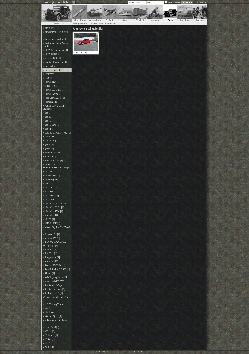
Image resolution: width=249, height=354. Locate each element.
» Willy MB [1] (50, 335)
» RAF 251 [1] (50, 249)
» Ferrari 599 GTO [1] (53, 90)
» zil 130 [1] (49, 343)
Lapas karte (127, 352)
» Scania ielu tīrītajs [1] (54, 285)
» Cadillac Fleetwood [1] (55, 62)
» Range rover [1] (51, 257)
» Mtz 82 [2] (49, 219)
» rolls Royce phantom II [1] (56, 277)
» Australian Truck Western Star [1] (56, 44)
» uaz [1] (47, 308)
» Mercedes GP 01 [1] (53, 207)
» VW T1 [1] (49, 331)
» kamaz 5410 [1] (51, 175)
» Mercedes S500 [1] (53, 211)
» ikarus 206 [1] (50, 156)
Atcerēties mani (173, 2)
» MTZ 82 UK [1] (51, 223)
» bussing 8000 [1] (52, 58)
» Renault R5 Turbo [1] (54, 265)
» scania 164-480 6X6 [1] (55, 281)
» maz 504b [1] (50, 191)
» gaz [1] (47, 113)
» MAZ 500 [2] (50, 187)
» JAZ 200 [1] (49, 171)
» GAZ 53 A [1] (50, 140)
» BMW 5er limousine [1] (55, 50)
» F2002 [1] (48, 78)
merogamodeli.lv (57, 2)
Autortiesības (139, 352)
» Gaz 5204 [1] (50, 136)
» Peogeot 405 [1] (51, 234)
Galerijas (93, 23)
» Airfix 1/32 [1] (51, 28)
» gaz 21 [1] (48, 117)
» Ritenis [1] (49, 273)
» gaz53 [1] (48, 148)
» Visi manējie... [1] (52, 316)
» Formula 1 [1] (50, 101)
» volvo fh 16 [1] (51, 327)
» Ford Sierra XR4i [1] (54, 97)
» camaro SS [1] (50, 66)
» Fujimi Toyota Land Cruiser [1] (53, 107)
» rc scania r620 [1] (52, 261)
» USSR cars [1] (50, 312)
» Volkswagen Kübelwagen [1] (56, 322)
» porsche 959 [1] (51, 238)
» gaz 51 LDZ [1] (51, 124)
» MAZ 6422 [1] (51, 195)
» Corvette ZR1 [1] (52, 70)
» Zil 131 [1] (49, 347)
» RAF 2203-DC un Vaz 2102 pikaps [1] (54, 244)
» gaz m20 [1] (49, 144)
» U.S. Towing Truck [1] (54, 304)
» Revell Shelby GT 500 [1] (56, 269)
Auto (101, 23)
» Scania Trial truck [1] (54, 289)
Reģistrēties (202, 2)
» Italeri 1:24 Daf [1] (53, 160)
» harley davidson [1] (53, 152)
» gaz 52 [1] (48, 128)
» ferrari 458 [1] (50, 86)
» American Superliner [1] (55, 39)
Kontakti (149, 352)
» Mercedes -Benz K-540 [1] (57, 203)
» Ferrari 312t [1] (51, 82)
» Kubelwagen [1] (51, 179)
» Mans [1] (48, 183)
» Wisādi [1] (49, 339)
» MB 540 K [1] (50, 199)
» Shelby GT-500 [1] (53, 293)
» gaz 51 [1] (48, 120)
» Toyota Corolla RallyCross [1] (56, 299)
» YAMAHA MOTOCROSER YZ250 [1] (56, 166)
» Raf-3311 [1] (50, 253)
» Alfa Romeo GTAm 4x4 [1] (55, 33)
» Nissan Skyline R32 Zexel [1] (56, 229)
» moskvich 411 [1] (52, 215)
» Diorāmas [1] (50, 74)
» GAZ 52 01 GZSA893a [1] (57, 132)
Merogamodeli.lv (80, 23)
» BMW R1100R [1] (53, 54)
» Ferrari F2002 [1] (52, 94)
